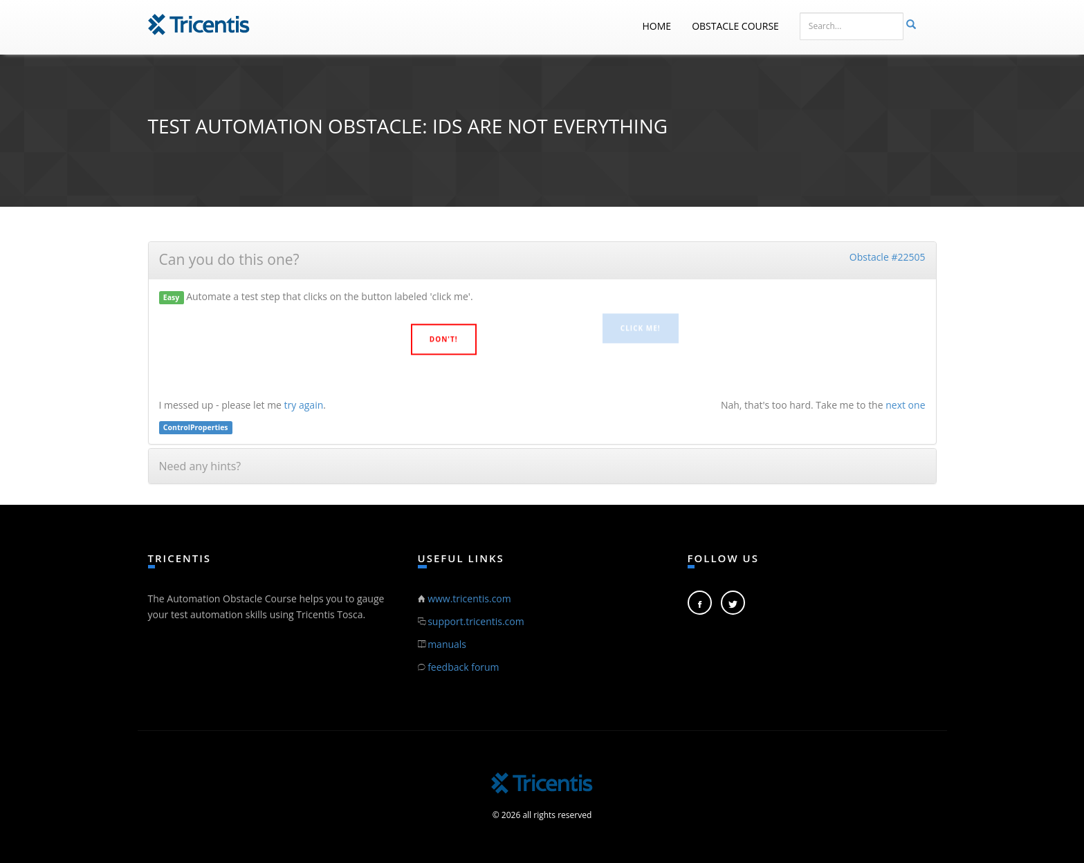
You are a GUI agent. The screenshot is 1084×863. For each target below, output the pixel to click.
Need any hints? (200, 466)
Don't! (444, 338)
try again (304, 404)
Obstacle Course (735, 26)
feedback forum (463, 667)
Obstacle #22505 (887, 256)
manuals (447, 644)
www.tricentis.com (469, 598)
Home (657, 26)
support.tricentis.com (476, 621)
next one (905, 404)
